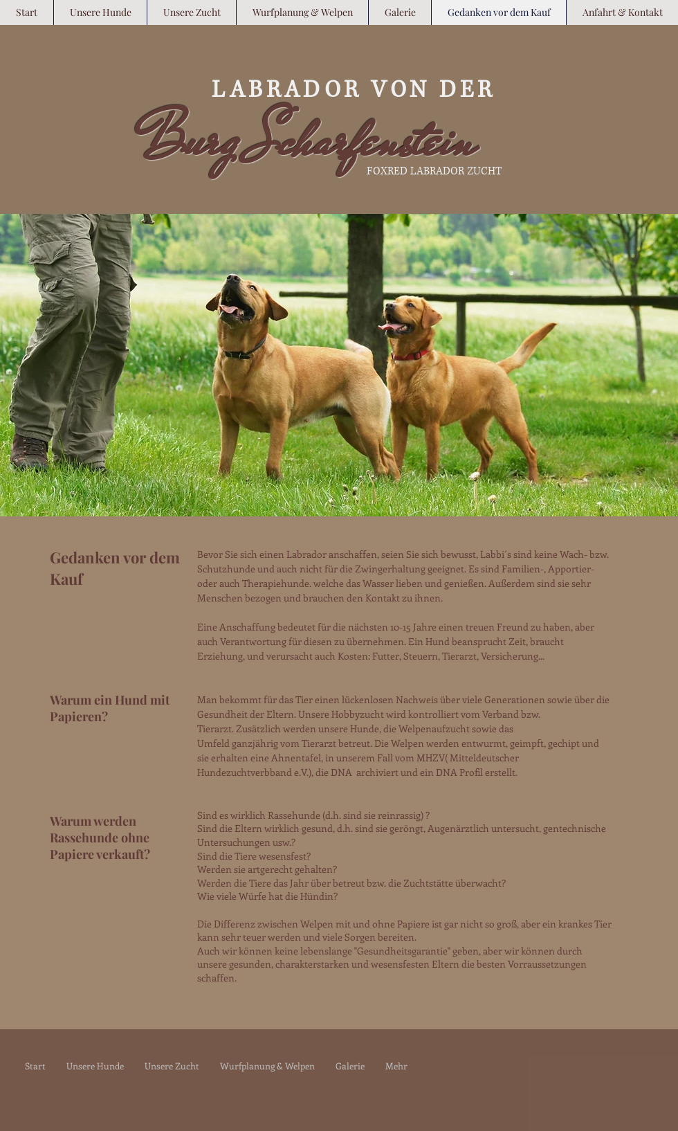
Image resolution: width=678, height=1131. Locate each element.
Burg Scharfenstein (306, 140)
